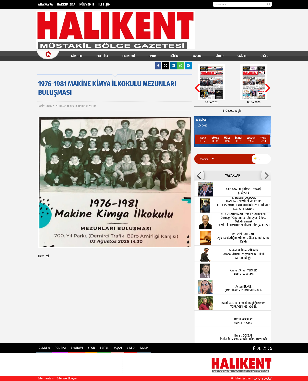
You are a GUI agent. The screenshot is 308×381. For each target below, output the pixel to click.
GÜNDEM (76, 56)
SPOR (152, 56)
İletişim (104, 4)
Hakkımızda (66, 4)
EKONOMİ (128, 56)
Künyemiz (86, 4)
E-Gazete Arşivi (232, 111)
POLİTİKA (102, 56)
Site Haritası (46, 378)
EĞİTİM (174, 56)
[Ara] (268, 4)
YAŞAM (197, 56)
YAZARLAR (232, 175)
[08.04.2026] (211, 84)
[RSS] (270, 348)
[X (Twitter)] (259, 348)
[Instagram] (264, 348)
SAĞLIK (242, 56)
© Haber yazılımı (251, 378)
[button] (199, 175)
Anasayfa (45, 4)
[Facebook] (253, 348)
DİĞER (264, 56)
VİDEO (220, 56)
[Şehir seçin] (206, 159)
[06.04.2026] (253, 84)
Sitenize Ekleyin (67, 378)
